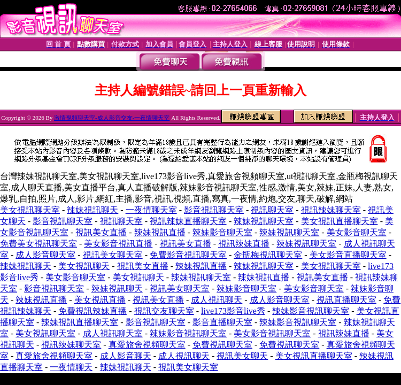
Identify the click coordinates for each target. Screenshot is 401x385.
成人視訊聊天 (216, 299)
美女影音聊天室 (357, 232)
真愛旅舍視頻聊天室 (147, 344)
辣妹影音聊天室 (222, 232)
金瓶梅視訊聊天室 (268, 254)
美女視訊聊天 (84, 266)
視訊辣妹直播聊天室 (188, 221)
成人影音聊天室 (45, 254)
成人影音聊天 (125, 355)
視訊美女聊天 (242, 355)
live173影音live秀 (233, 310)
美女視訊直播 (100, 299)
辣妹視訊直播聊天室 (79, 322)
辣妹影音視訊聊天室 (310, 310)
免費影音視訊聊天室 (188, 254)
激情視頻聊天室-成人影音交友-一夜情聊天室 (111, 117)
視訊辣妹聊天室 (331, 209)
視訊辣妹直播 (243, 243)
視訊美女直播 (101, 232)
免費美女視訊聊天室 (38, 243)
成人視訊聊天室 (113, 333)
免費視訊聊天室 (222, 344)
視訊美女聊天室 (113, 254)
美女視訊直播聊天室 (339, 221)
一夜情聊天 (71, 367)
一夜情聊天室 (151, 209)
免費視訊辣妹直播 (92, 310)
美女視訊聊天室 (30, 209)
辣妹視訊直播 (160, 232)
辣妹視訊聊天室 (264, 221)
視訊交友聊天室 (164, 310)
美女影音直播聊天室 (348, 254)
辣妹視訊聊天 (92, 209)
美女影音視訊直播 (118, 243)
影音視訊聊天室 (214, 209)
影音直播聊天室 (222, 322)
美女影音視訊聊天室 (272, 333)
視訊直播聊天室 (346, 299)
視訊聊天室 (272, 209)
